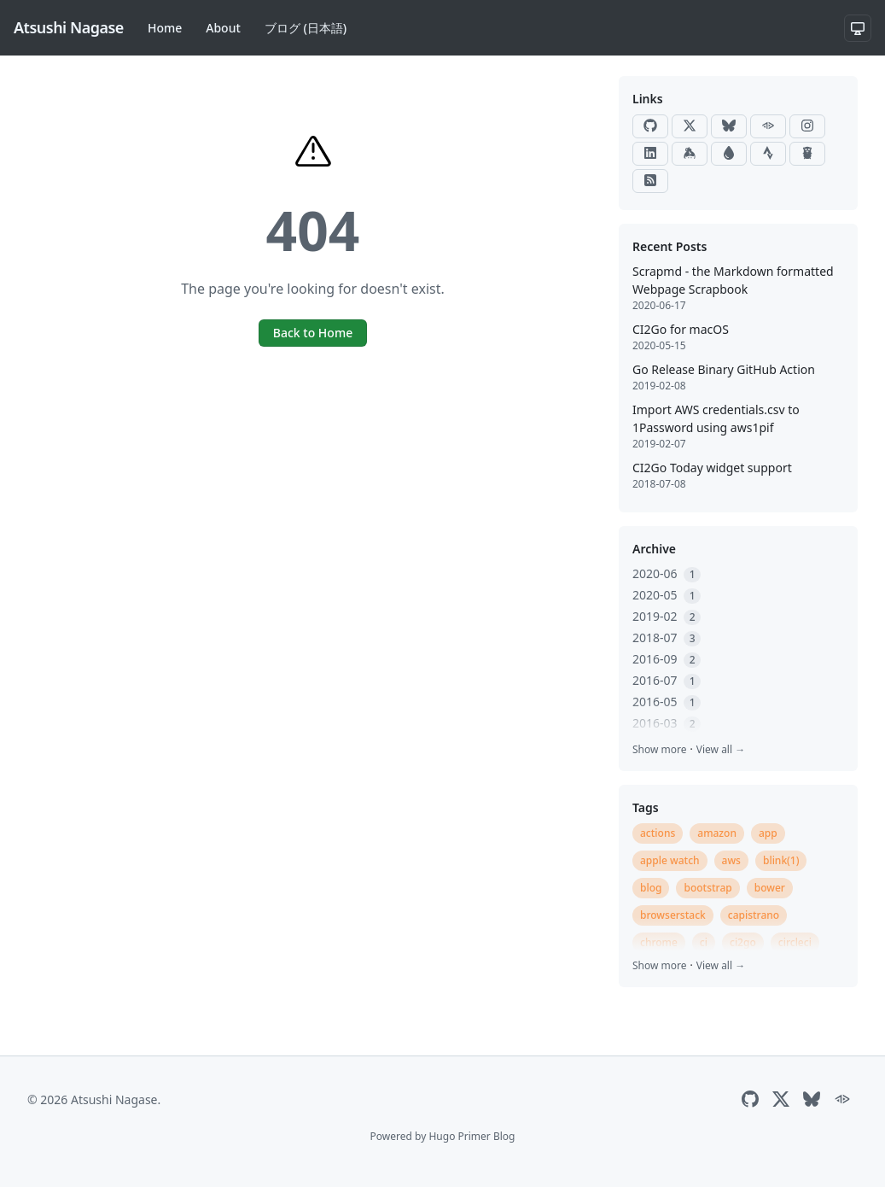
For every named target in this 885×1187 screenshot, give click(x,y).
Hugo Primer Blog (471, 1136)
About (223, 28)
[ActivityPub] (768, 126)
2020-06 (666, 573)
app (768, 833)
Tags (645, 807)
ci (703, 942)
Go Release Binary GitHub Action (723, 369)
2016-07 (666, 680)
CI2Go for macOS (680, 329)
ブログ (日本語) (305, 28)
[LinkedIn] (650, 154)
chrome (659, 942)
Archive (654, 549)
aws (731, 860)
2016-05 (666, 701)
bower (769, 887)
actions (657, 833)
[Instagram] (807, 126)
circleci (795, 942)
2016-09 (666, 659)
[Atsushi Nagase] (69, 27)
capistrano (753, 915)
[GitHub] (650, 126)
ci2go (743, 942)
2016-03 (666, 723)
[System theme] (857, 28)
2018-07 (666, 637)
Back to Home (312, 333)
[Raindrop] (729, 154)
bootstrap (707, 887)
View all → (720, 749)
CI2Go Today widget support (712, 467)
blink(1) (781, 860)
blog (650, 887)
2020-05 (666, 595)
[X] (689, 126)
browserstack (673, 915)
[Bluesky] (729, 126)
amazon (717, 833)
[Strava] (768, 154)
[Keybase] (689, 154)
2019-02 (666, 616)
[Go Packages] (807, 154)
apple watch (670, 860)
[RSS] (650, 181)
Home (165, 28)
